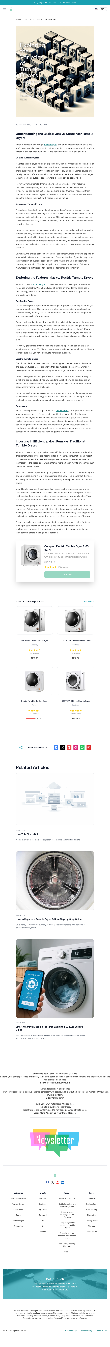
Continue (67, 574)
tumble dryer (50, 144)
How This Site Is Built (27, 834)
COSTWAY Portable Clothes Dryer (75, 641)
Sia (43, 1226)
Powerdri (42, 1215)
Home (18, 19)
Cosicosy (42, 1204)
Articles (28, 19)
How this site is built (67, 1198)
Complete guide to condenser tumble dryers (67, 1225)
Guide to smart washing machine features (67, 1214)
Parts (18, 1215)
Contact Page (91, 1204)
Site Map (91, 1226)
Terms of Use (91, 1232)
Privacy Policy (92, 1220)
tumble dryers (39, 284)
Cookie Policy (91, 1209)
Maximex (43, 1198)
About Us (92, 1198)
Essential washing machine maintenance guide (67, 1235)
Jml (42, 1220)
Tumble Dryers (18, 1204)
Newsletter (91, 1215)
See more (89, 601)
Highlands (43, 1209)
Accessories (18, 1209)
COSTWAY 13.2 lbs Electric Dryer (75, 701)
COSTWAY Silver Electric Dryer (34, 641)
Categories (18, 1226)
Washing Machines (18, 1198)
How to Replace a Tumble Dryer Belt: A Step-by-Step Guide (49, 919)
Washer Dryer (18, 1220)
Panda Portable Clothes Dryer (34, 701)
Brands (43, 1232)
